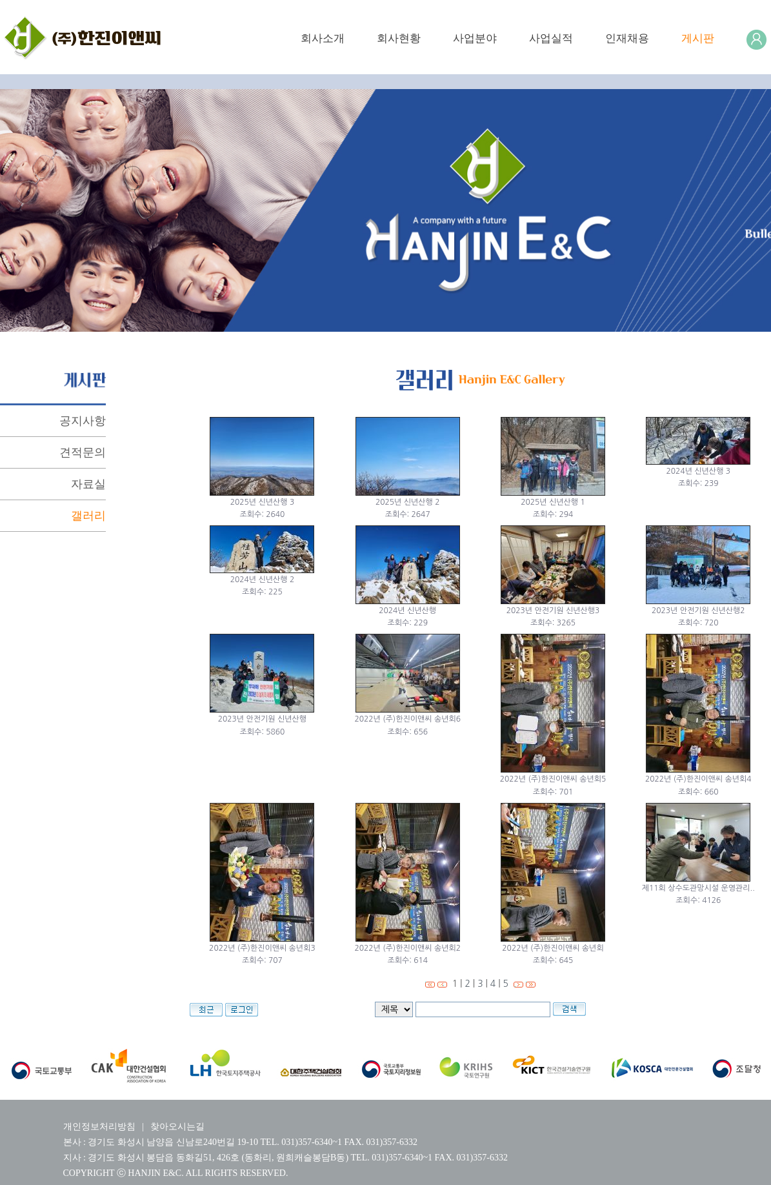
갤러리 (88, 515)
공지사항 (82, 420)
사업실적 (551, 38)
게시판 (697, 38)
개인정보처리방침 (99, 1126)
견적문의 (82, 452)
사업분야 (475, 38)
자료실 (88, 484)
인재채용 (627, 38)
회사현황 (399, 38)
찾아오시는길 (177, 1126)
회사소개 (323, 38)
